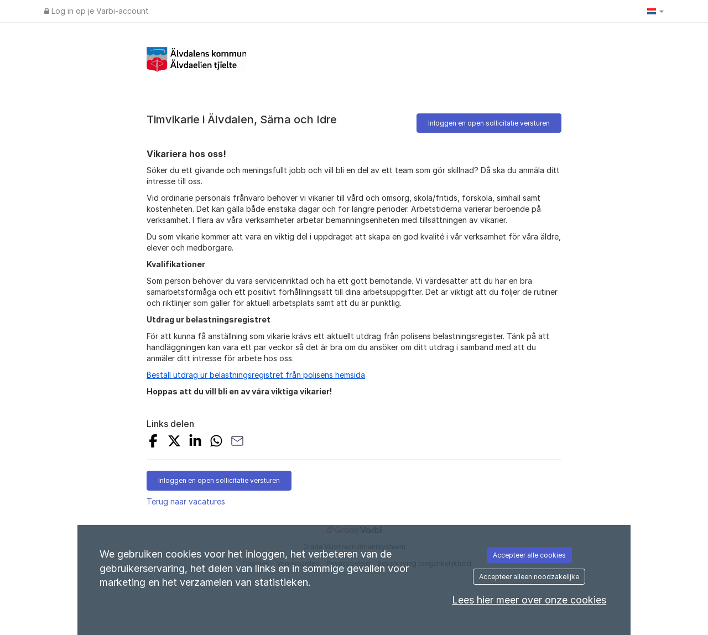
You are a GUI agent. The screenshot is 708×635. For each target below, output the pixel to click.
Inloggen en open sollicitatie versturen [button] (489, 123)
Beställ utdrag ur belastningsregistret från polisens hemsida (256, 374)
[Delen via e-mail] (237, 442)
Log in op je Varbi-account (96, 10)
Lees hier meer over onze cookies (529, 600)
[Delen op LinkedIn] (195, 442)
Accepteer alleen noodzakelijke (529, 576)
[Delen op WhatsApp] (216, 442)
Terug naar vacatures (186, 501)
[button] (655, 11)
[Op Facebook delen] (153, 442)
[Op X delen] (174, 442)
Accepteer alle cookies (529, 555)
